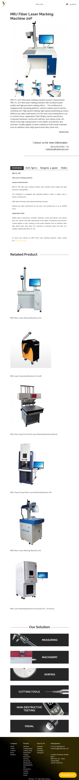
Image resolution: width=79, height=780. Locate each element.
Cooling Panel (27, 748)
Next (66, 50)
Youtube (39, 748)
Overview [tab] (17, 167)
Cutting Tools (27, 750)
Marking (26, 759)
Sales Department (21, 240)
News (12, 752)
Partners (13, 755)
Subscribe (39, 4)
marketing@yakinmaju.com (57, 149)
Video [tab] (64, 167)
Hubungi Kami (67, 775)
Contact (12, 750)
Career (12, 748)
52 (68, 146)
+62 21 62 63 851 (57, 146)
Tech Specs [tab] (31, 167)
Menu (73, 4)
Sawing (25, 773)
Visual (25, 775)
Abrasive (26, 746)
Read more (64, 132)
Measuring (26, 761)
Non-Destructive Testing (27, 769)
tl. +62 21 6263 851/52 (58, 746)
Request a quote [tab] (49, 167)
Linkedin (40, 746)
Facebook (40, 750)
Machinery (26, 757)
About (12, 746)
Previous (12, 50)
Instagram (40, 752)
